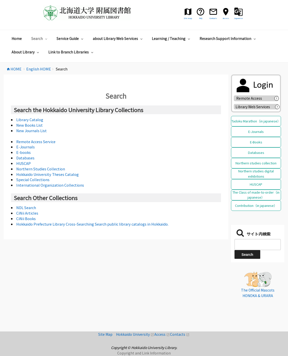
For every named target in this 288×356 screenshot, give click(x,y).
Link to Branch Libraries (71, 51)
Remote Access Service (36, 141)
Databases (25, 157)
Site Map (107, 334)
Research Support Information (228, 38)
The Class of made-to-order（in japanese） (256, 195)
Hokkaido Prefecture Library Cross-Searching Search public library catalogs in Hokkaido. (92, 224)
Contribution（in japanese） (256, 205)
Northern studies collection (256, 163)
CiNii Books (26, 218)
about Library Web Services (118, 38)
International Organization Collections (50, 185)
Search (39, 38)
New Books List (29, 125)
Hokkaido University (135, 334)
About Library (26, 51)
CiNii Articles (27, 213)
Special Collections (33, 179)
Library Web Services (253, 106)
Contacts (180, 334)
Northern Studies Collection (40, 168)
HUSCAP (23, 163)
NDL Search (26, 207)
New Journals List (31, 130)
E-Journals (25, 146)
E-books (23, 152)
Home (17, 38)
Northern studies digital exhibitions (256, 173)
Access (162, 334)
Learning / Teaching (171, 38)
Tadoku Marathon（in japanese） (256, 121)
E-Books (256, 142)
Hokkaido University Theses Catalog (47, 174)
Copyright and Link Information (144, 353)
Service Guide (70, 38)
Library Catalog (29, 119)
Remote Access (251, 98)
